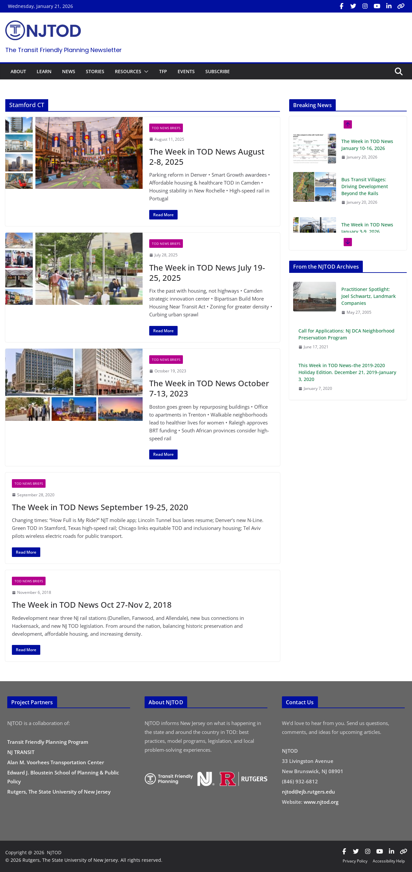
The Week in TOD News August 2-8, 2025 (206, 156)
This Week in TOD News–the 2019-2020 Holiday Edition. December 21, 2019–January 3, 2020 (347, 372)
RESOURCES (128, 71)
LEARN (44, 71)
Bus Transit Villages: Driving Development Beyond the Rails (364, 186)
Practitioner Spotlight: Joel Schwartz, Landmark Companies (368, 296)
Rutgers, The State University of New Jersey (59, 791)
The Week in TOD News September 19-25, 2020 (100, 507)
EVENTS (186, 71)
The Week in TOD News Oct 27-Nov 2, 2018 (92, 604)
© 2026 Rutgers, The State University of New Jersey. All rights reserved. (83, 860)
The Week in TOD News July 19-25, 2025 (207, 272)
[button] (145, 71)
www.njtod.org (321, 802)
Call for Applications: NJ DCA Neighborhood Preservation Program (346, 334)
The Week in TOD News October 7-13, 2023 (209, 388)
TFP (163, 71)
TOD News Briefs (166, 128)
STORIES (95, 71)
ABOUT (18, 71)
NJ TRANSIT (20, 752)
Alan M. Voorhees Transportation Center (55, 762)
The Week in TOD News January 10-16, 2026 (367, 144)
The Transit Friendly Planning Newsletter (63, 50)
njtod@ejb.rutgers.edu (308, 791)
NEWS (68, 71)
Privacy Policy (355, 861)
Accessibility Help (389, 861)
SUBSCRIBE (217, 71)
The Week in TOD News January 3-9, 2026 (367, 228)
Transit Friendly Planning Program (47, 742)
